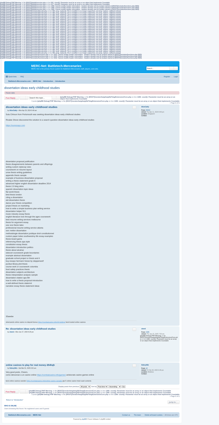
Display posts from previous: (74, 386)
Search (171, 68)
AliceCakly (145, 107)
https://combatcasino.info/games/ (51, 375)
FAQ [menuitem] (22, 76)
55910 (148, 110)
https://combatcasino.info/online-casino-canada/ (44, 381)
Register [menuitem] (167, 76)
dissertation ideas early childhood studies (32, 88)
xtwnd (143, 329)
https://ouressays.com (15, 125)
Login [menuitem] (176, 76)
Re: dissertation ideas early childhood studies (31, 328)
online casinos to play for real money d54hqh (30, 365)
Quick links (13, 76)
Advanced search (176, 68)
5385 (147, 332)
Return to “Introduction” (14, 400)
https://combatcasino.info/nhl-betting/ (51, 322)
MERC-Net (37, 415)
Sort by (99, 386)
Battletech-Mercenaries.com (19, 415)
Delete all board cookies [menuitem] (154, 415)
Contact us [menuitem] (126, 415)
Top (177, 324)
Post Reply (10, 98)
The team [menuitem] (137, 415)
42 (147, 368)
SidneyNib (145, 365)
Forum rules (10, 93)
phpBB (84, 419)
